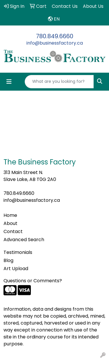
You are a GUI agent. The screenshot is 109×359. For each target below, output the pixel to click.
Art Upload (15, 268)
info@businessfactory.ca (54, 43)
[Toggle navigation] (9, 82)
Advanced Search (23, 239)
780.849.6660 (54, 36)
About (10, 223)
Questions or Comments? (32, 280)
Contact (13, 231)
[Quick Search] (59, 81)
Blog (8, 260)
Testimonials (17, 252)
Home (10, 215)
